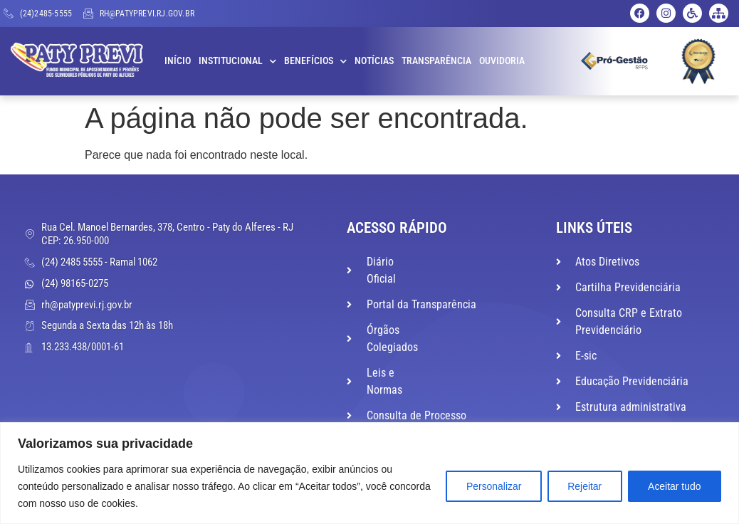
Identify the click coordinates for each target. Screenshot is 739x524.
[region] (369, 473)
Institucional (237, 61)
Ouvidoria (502, 61)
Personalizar (491, 486)
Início (177, 61)
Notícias (374, 61)
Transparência (436, 61)
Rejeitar (583, 486)
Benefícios (315, 61)
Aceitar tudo (674, 486)
